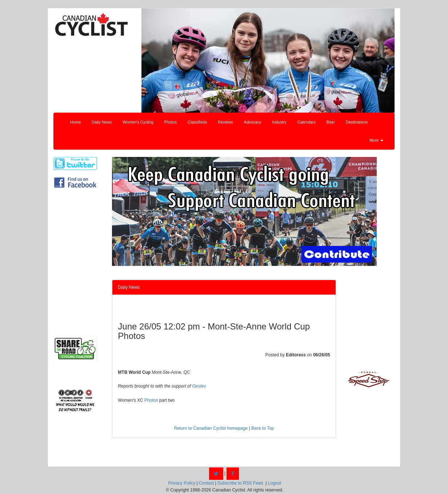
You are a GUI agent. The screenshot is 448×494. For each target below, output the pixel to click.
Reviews (225, 122)
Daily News (102, 122)
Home (75, 122)
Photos (170, 122)
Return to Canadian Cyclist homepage (211, 428)
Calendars (306, 122)
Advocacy (252, 122)
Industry (279, 122)
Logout (274, 483)
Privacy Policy (181, 483)
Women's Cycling (138, 122)
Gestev (199, 386)
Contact (206, 483)
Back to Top (262, 428)
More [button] (376, 140)
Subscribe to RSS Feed (240, 483)
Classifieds (197, 122)
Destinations (357, 122)
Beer (331, 122)
